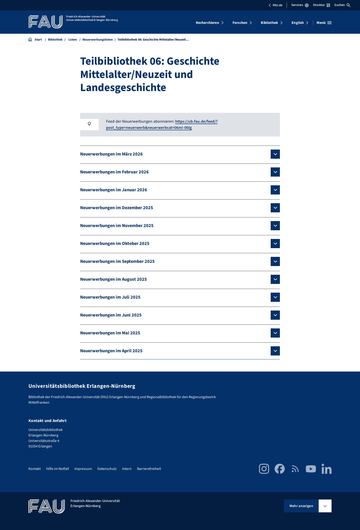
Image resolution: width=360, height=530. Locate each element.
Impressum (83, 468)
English (298, 22)
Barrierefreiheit (149, 468)
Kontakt (34, 468)
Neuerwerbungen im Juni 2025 (111, 315)
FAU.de (275, 5)
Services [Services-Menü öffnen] (300, 5)
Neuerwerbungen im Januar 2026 (113, 189)
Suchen (342, 5)
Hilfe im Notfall (57, 468)
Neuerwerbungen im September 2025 (117, 261)
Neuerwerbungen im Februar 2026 (114, 172)
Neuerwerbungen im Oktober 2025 (114, 243)
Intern (127, 468)
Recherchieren (207, 22)
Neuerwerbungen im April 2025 (111, 350)
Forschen (240, 22)
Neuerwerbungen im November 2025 (117, 225)
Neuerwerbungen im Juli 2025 (110, 297)
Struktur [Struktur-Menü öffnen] (321, 5)
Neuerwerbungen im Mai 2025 (110, 333)
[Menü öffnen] (324, 23)
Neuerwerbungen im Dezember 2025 (116, 207)
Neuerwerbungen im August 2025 (113, 279)
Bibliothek (269, 22)
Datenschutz (107, 468)
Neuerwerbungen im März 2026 (111, 154)
